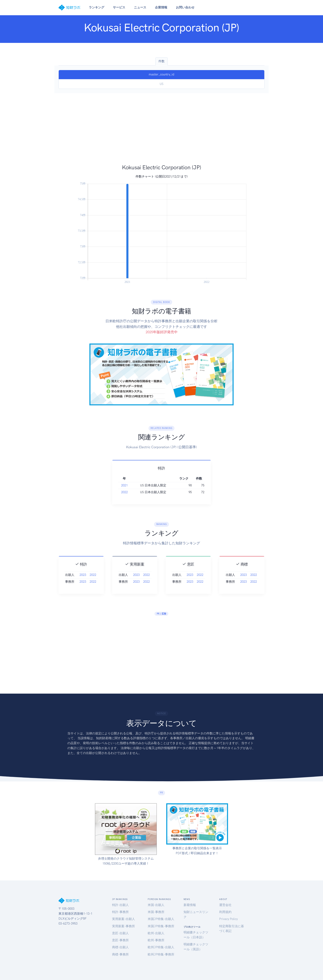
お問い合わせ (185, 7)
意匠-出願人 (120, 933)
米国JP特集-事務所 (161, 926)
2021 (124, 503)
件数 (161, 61)
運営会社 (225, 905)
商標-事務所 (120, 954)
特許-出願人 (120, 905)
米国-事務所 (156, 912)
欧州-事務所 (156, 940)
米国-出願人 (156, 905)
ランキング (96, 7)
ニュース (140, 7)
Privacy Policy (228, 919)
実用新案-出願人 (123, 919)
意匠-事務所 (120, 940)
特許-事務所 (120, 912)
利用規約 (225, 912)
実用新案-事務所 (123, 926)
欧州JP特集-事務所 (161, 954)
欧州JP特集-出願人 (161, 947)
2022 (124, 510)
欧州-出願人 (156, 933)
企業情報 (161, 7)
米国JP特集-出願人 (161, 919)
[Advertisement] (161, 133)
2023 (83, 593)
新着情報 (190, 905)
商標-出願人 (120, 947)
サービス (119, 7)
